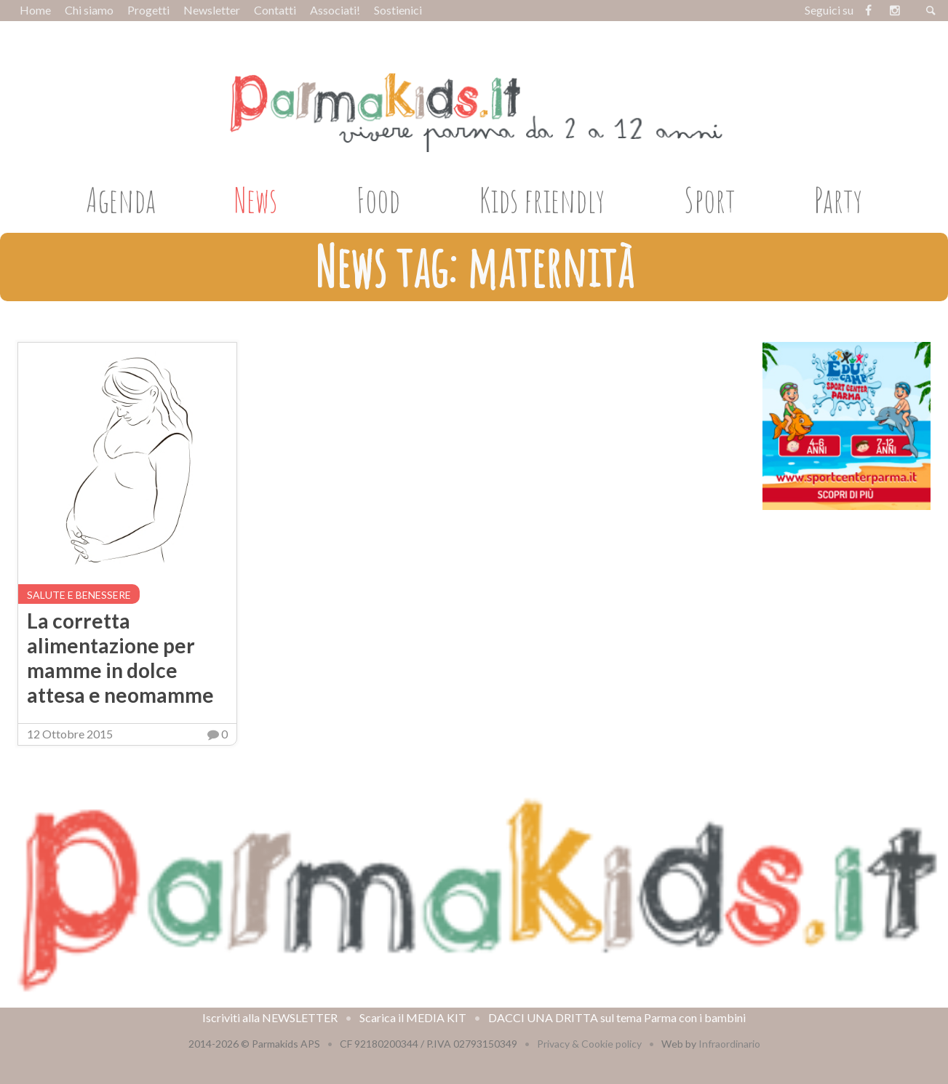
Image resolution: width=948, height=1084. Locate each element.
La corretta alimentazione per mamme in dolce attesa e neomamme (120, 657)
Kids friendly (542, 199)
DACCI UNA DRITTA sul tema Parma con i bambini (617, 1017)
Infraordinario (729, 1043)
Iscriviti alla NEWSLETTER (270, 1017)
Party (838, 199)
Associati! (335, 10)
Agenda (121, 199)
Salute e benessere (79, 595)
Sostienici (398, 10)
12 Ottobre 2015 (70, 734)
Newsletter (211, 10)
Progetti (148, 10)
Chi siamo (89, 10)
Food (378, 199)
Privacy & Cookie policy (589, 1043)
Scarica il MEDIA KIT (412, 1017)
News (255, 199)
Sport (710, 199)
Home (35, 10)
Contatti (275, 10)
